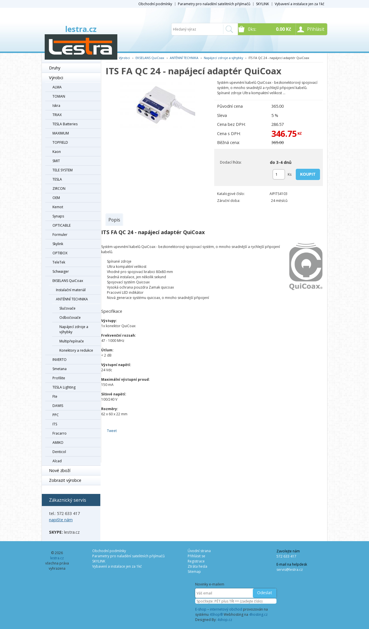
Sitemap (194, 571)
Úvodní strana (199, 550)
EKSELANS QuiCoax (67, 280)
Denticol (59, 451)
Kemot (57, 206)
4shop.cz (224, 619)
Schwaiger (60, 271)
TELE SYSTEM (62, 170)
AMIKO (57, 442)
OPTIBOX (59, 253)
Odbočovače (70, 317)
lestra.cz (81, 29)
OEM (56, 197)
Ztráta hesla (197, 566)
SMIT (56, 160)
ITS (54, 424)
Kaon (56, 151)
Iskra (56, 105)
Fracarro (59, 433)
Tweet (112, 430)
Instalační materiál (71, 289)
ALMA (57, 87)
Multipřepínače (71, 341)
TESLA (57, 179)
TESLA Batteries (65, 124)
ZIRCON (58, 188)
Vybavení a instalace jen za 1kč (299, 3)
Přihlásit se (196, 556)
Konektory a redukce (76, 350)
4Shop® (216, 614)
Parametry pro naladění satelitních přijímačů (214, 3)
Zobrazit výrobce (65, 480)
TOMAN (58, 96)
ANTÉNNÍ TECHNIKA (72, 299)
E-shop (200, 609)
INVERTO (59, 359)
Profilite (58, 378)
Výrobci (56, 77)
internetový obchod (226, 609)
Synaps (58, 216)
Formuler (59, 234)
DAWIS (57, 405)
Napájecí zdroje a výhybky (73, 329)
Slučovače (67, 308)
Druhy (54, 68)
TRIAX (57, 114)
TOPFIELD (60, 142)
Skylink (57, 243)
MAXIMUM (60, 133)
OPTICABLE (61, 225)
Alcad (57, 461)
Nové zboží (59, 470)
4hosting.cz (258, 614)
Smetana (59, 368)
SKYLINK (262, 3)
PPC (55, 414)
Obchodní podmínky (155, 3)
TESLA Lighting (64, 387)
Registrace (196, 561)
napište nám (61, 519)
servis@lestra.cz (289, 569)
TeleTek (58, 262)
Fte (54, 396)
